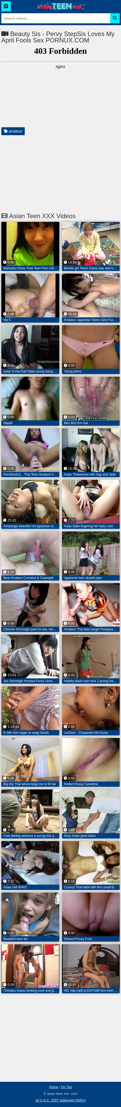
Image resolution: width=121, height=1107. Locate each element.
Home (53, 1087)
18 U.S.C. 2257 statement (55, 1100)
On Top (66, 1087)
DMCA (81, 1100)
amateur (13, 131)
